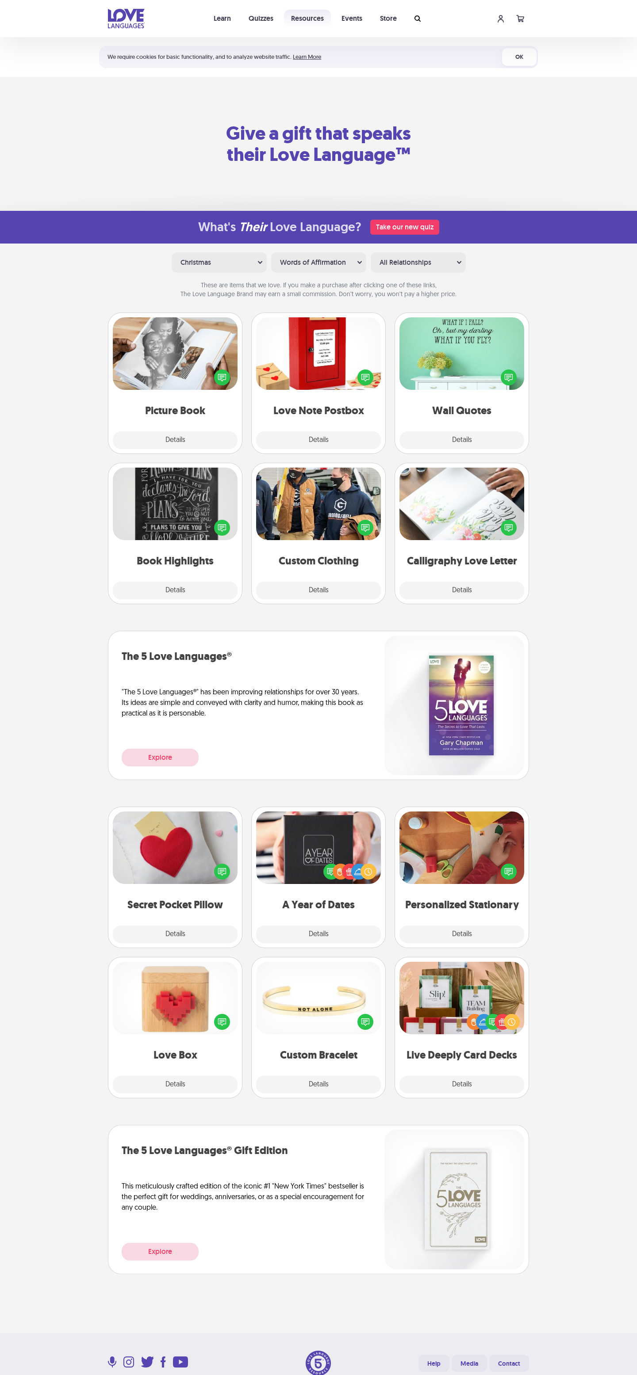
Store (388, 18)
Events (352, 18)
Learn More (307, 57)
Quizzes (261, 18)
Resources (307, 18)
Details (175, 440)
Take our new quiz (405, 227)
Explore (160, 757)
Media (469, 1363)
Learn (222, 18)
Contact (509, 1363)
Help (434, 1363)
